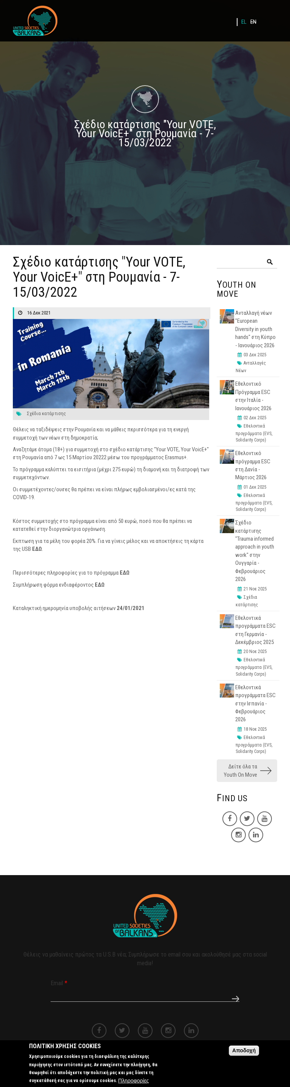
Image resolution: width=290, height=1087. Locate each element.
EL (244, 21)
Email (59, 983)
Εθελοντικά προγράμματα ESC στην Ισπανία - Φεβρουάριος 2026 (255, 703)
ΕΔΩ (37, 549)
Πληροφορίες (133, 1084)
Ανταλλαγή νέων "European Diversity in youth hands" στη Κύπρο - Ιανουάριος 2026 (255, 329)
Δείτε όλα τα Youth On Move (240, 770)
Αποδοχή (244, 1053)
